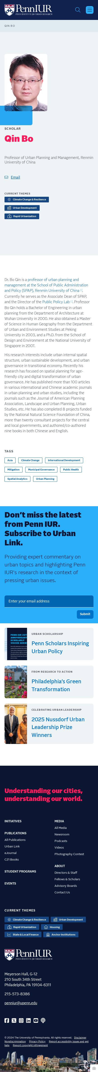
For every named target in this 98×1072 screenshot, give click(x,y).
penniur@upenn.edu (21, 1003)
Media (59, 821)
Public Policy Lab (56, 302)
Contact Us (62, 892)
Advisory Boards (66, 885)
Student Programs (20, 871)
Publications (15, 833)
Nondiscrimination (15, 1041)
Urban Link (12, 846)
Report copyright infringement (30, 1045)
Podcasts (61, 841)
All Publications (15, 840)
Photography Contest (69, 854)
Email (15, 177)
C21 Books (12, 859)
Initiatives (13, 821)
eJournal (10, 853)
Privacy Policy (37, 1041)
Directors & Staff (66, 872)
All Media (61, 828)
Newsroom (62, 834)
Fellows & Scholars (67, 879)
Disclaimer (80, 1037)
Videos (59, 847)
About (60, 866)
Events (10, 883)
